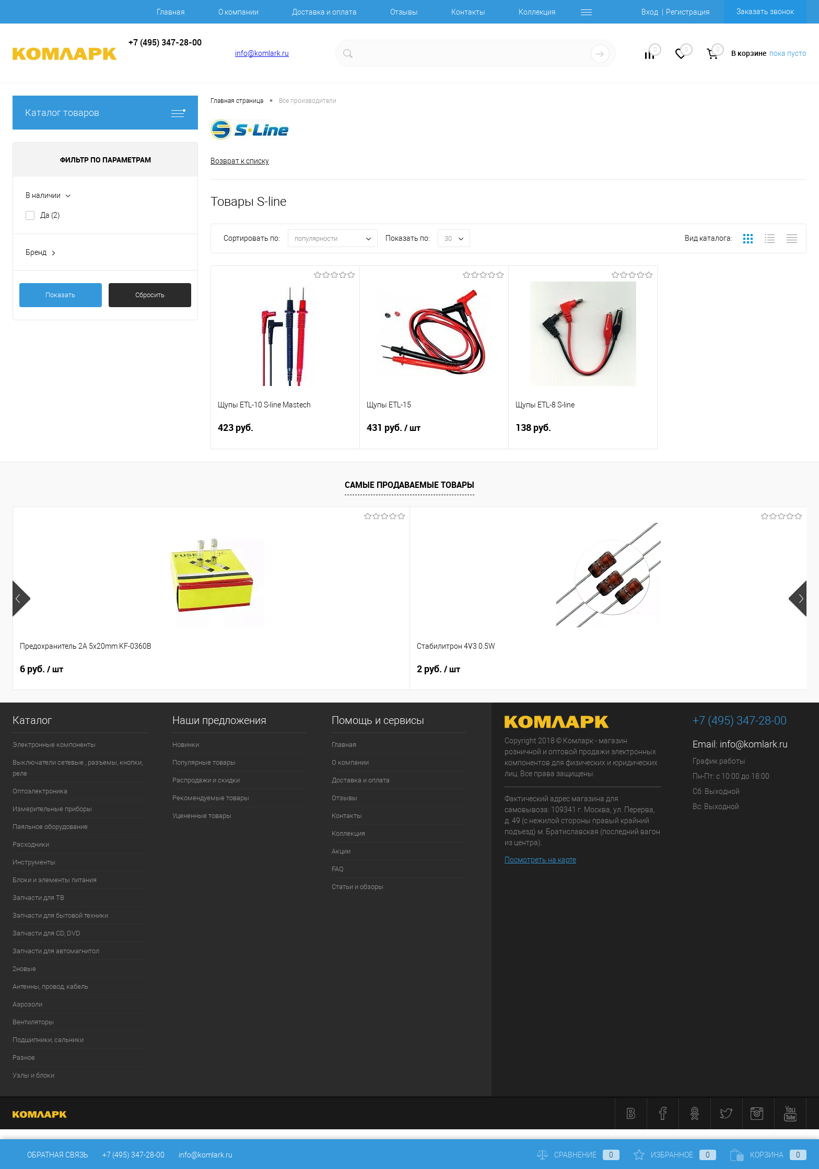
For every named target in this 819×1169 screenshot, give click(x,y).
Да (50, 215)
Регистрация (688, 12)
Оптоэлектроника (40, 791)
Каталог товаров (105, 113)
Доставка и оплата (324, 12)
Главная (171, 12)
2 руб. (200, 669)
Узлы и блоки (33, 1075)
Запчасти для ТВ (38, 898)
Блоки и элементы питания (55, 880)
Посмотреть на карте (540, 860)
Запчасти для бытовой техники (60, 915)
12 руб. (520, 669)
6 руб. (41, 669)
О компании (238, 12)
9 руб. (359, 669)
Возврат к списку (239, 161)
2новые (24, 969)
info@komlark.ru (262, 53)
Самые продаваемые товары (409, 484)
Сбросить (150, 295)
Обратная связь (50, 1155)
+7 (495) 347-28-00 (133, 1155)
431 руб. (434, 434)
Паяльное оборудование (50, 827)
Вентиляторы (33, 1022)
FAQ (338, 869)
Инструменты (34, 862)
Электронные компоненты (54, 745)
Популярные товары (204, 762)
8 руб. (676, 669)
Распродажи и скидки (206, 780)
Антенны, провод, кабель (50, 986)
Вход (649, 12)
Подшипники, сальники (48, 1040)
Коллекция (537, 12)
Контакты (468, 12)
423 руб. (285, 434)
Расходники (31, 844)
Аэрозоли (27, 1004)
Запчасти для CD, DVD (46, 933)
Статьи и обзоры (357, 887)
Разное (24, 1057)
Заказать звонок (765, 11)
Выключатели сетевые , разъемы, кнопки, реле (78, 767)
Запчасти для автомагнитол (56, 951)
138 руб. (583, 434)
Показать (60, 295)
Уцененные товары (201, 816)
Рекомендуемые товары (210, 798)
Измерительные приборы (52, 809)
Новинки (185, 745)
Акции (341, 851)
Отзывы (404, 12)
